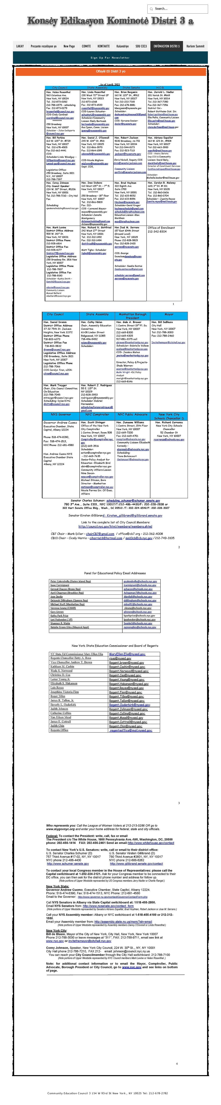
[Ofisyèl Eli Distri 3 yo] (111, 72)
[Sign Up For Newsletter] (110, 57)
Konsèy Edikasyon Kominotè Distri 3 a (110, 20)
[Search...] (177, 9)
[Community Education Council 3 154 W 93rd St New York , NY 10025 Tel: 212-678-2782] (108, 1093)
